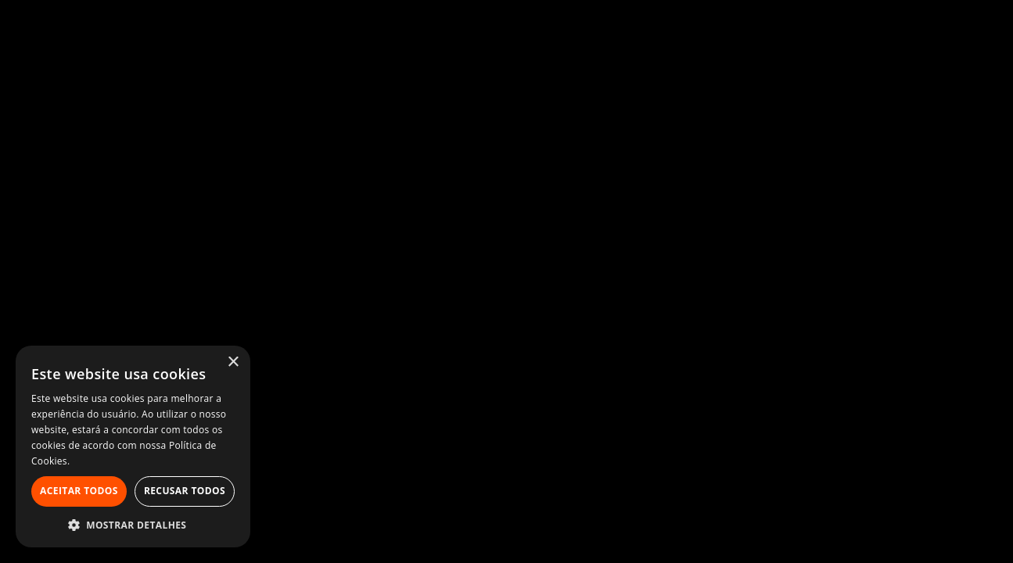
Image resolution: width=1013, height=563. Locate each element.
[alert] (133, 446)
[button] (133, 524)
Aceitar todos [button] (79, 490)
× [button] (233, 362)
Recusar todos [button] (184, 490)
